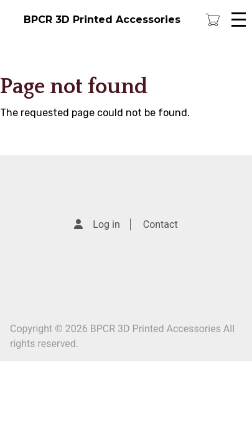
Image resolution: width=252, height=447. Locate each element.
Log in (106, 224)
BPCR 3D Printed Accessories (102, 19)
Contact (160, 224)
